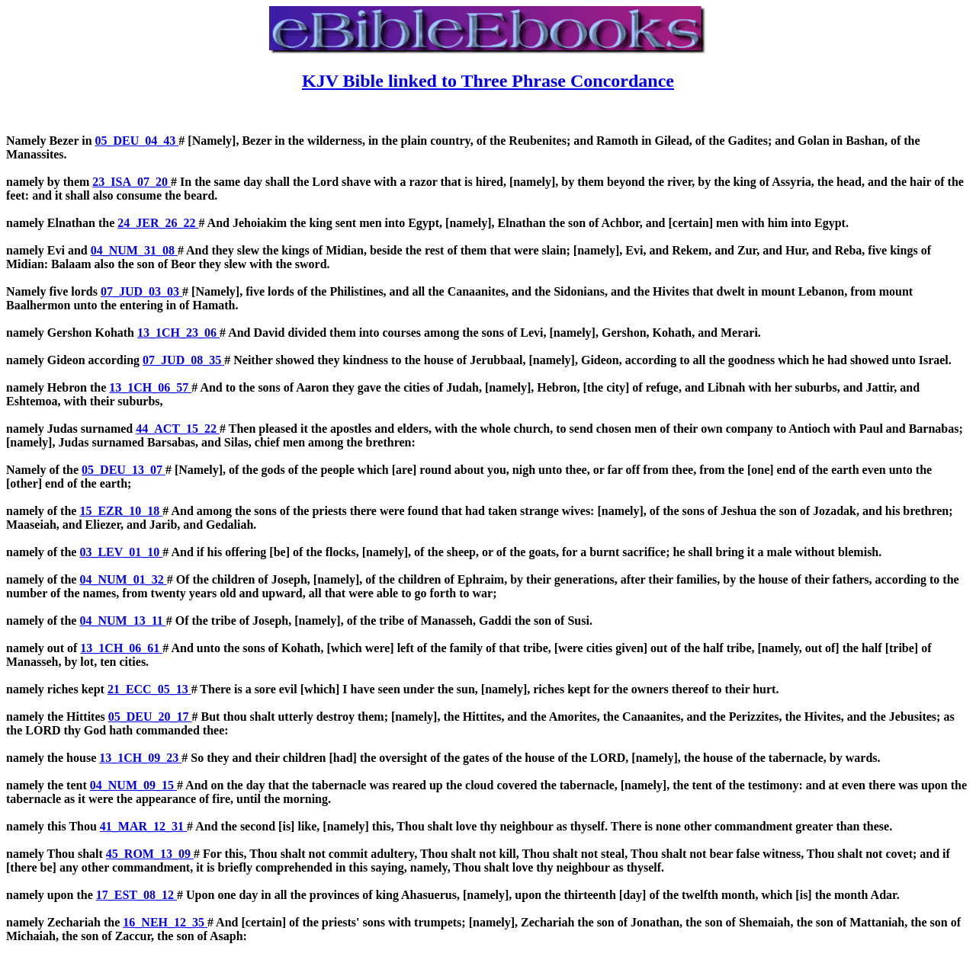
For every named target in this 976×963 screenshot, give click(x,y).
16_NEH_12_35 (165, 922)
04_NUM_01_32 (122, 579)
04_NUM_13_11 (122, 620)
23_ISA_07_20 (131, 181)
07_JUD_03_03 (141, 291)
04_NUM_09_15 (133, 785)
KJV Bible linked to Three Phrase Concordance (488, 81)
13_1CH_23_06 (178, 332)
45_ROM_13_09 (150, 853)
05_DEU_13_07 (123, 469)
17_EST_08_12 (136, 894)
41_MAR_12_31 (143, 826)
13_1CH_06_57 (150, 387)
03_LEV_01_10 (120, 551)
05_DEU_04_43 (137, 140)
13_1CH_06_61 (121, 647)
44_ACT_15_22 (178, 428)
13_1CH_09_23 (140, 757)
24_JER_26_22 (157, 222)
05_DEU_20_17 (150, 716)
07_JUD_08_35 (183, 360)
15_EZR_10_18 (120, 510)
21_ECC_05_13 (149, 689)
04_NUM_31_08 (134, 250)
